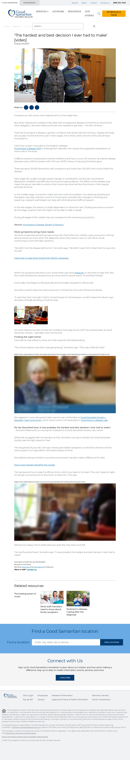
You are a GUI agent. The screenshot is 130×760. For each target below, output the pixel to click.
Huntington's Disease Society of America (42, 224)
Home (6, 26)
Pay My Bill (28, 699)
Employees (43, 695)
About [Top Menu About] (84, 3)
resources (26, 567)
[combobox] (66, 642)
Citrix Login (28, 695)
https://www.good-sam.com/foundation (20, 733)
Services (41, 11)
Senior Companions (101, 699)
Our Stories (89, 13)
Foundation (29, 3)
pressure (79, 273)
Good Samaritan (10, 3)
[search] (99, 13)
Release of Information (62, 695)
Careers (41, 699)
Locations (58, 11)
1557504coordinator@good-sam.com (26, 727)
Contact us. (32, 570)
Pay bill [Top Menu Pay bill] (75, 3)
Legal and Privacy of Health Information (70, 699)
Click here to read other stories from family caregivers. (41, 258)
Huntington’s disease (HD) (27, 148)
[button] (111, 642)
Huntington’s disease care (94, 420)
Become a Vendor (100, 695)
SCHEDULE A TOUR (114, 13)
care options (39, 567)
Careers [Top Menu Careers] (94, 3)
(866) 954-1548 (119, 3)
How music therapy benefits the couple (34, 465)
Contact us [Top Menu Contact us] (105, 3)
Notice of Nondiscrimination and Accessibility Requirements (25, 737)
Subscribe (65, 678)
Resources (74, 11)
